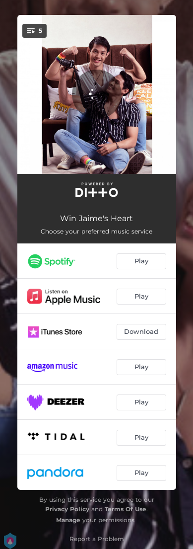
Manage (68, 520)
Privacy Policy (67, 509)
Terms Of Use (125, 509)
